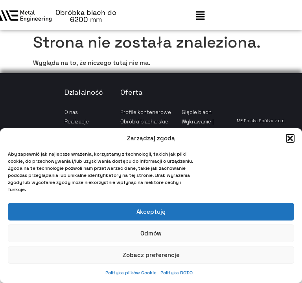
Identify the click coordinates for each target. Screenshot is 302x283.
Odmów (151, 233)
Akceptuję (151, 211)
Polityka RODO (176, 273)
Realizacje (76, 121)
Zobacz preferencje (151, 255)
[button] (290, 138)
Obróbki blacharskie (144, 121)
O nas (71, 112)
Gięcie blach (197, 112)
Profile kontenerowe (145, 112)
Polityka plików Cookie (131, 273)
